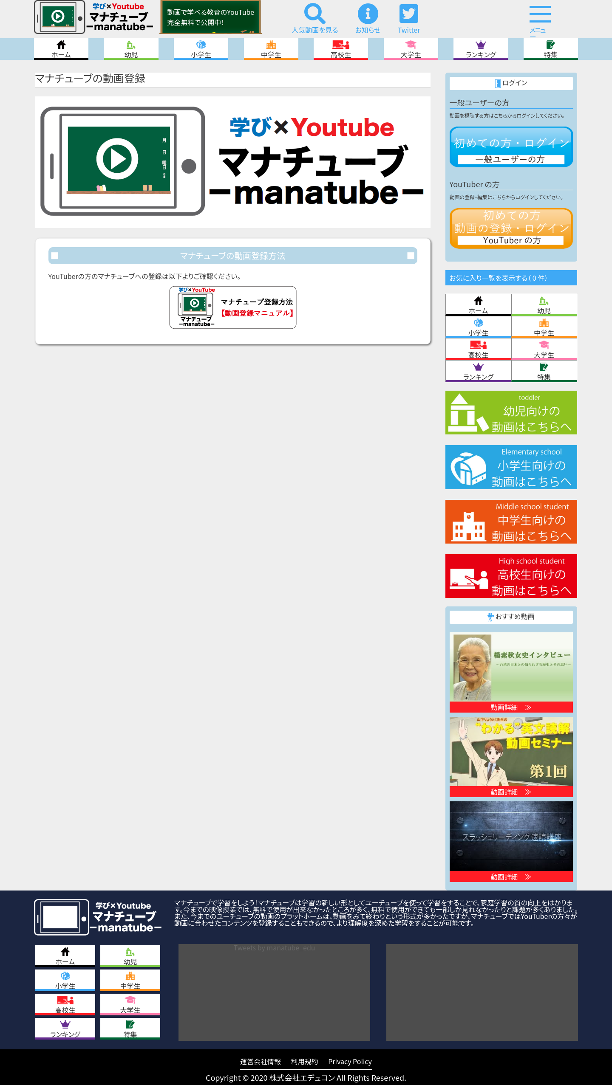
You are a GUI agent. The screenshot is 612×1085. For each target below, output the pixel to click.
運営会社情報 (260, 1061)
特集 (551, 49)
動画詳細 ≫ (510, 707)
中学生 (271, 49)
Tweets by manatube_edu (274, 947)
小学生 (201, 49)
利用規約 (304, 1061)
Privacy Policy (350, 1061)
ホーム (61, 49)
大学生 (411, 49)
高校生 (341, 49)
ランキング (481, 49)
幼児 (131, 49)
